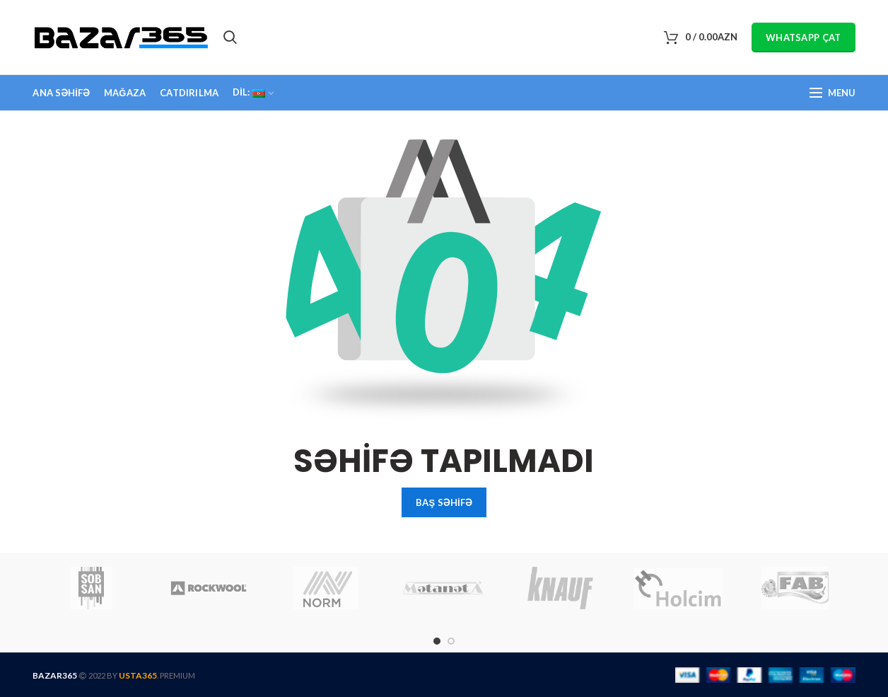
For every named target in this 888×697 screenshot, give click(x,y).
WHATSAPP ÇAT (803, 37)
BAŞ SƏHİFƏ (444, 502)
